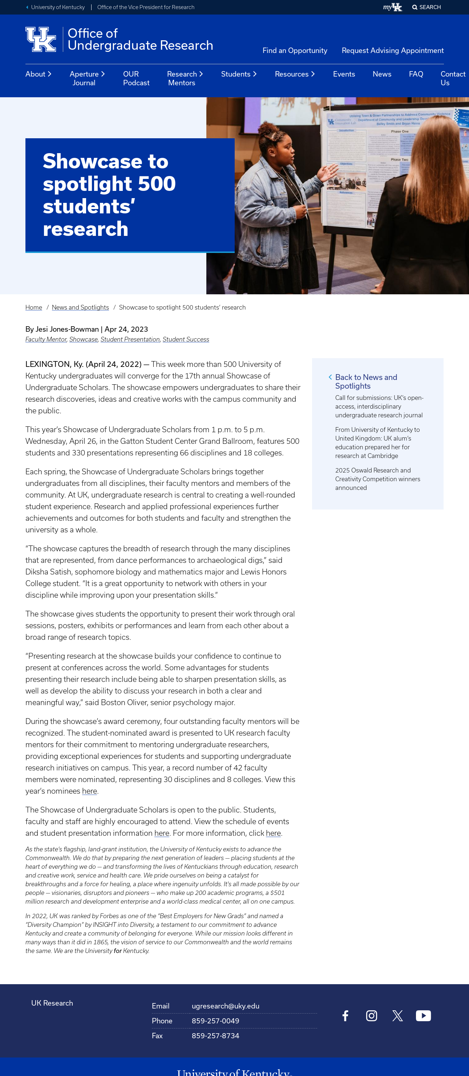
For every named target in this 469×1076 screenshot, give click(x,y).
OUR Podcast (136, 78)
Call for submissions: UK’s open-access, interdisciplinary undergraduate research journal (379, 406)
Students (239, 74)
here (89, 791)
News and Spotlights (80, 307)
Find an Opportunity (295, 50)
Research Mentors (185, 78)
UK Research (52, 1003)
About (38, 74)
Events (344, 74)
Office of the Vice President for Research (146, 7)
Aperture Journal (88, 78)
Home (33, 307)
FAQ (416, 74)
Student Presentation (130, 339)
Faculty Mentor (45, 339)
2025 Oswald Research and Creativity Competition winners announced (377, 479)
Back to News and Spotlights (366, 381)
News (382, 74)
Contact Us (453, 78)
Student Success (186, 339)
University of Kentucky (58, 7)
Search (430, 7)
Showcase (83, 339)
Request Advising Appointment (393, 50)
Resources (295, 74)
